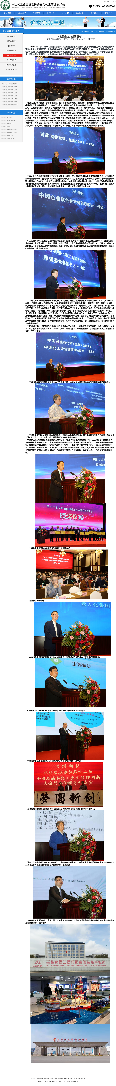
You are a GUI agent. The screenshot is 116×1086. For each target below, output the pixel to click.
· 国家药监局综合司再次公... (10, 87)
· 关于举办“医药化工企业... (10, 132)
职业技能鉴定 (11, 51)
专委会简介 (21, 13)
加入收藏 (113, 1)
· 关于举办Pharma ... (7, 117)
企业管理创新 (11, 55)
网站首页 (7, 13)
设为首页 (106, 1)
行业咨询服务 (11, 60)
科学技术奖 (11, 46)
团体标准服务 (11, 65)
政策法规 (50, 13)
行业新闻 (36, 13)
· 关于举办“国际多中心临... (10, 129)
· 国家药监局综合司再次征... (10, 102)
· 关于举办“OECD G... (8, 135)
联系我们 (108, 13)
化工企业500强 (11, 69)
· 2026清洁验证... (7, 126)
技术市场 (65, 13)
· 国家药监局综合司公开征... (10, 90)
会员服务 (94, 13)
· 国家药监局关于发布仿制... (10, 99)
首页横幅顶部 (11, 36)
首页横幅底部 (11, 41)
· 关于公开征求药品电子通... (10, 84)
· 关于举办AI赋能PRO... (9, 120)
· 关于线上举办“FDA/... (8, 138)
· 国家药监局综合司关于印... (10, 105)
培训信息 (79, 13)
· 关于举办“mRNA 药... (8, 123)
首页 (92, 31)
